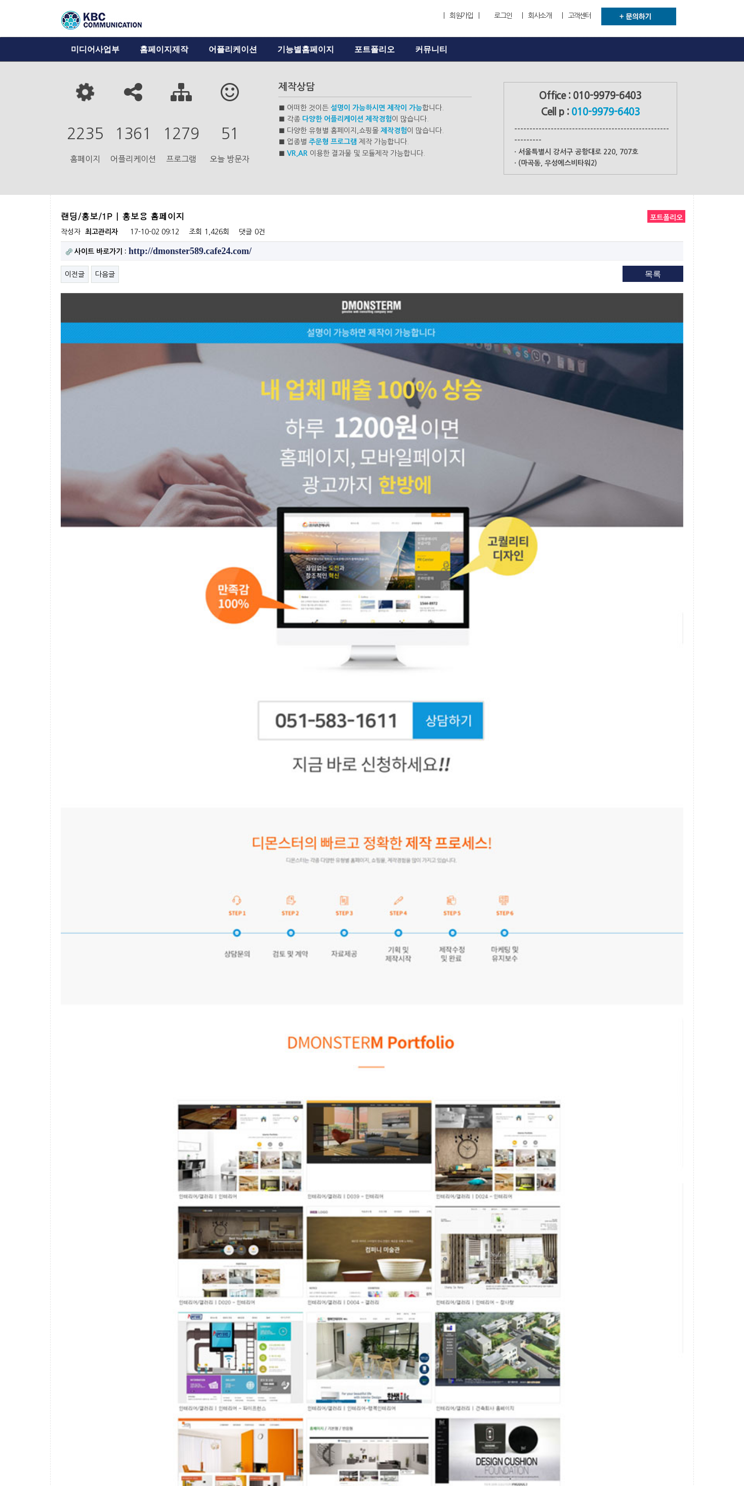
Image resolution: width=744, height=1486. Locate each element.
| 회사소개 (536, 15)
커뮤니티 (431, 49)
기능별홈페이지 (305, 49)
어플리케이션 (233, 49)
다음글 (105, 274)
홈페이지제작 (164, 49)
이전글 (75, 274)
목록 (653, 274)
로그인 (503, 15)
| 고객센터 (576, 15)
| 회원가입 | (461, 15)
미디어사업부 (95, 49)
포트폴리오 (374, 49)
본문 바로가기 (0, 0)
